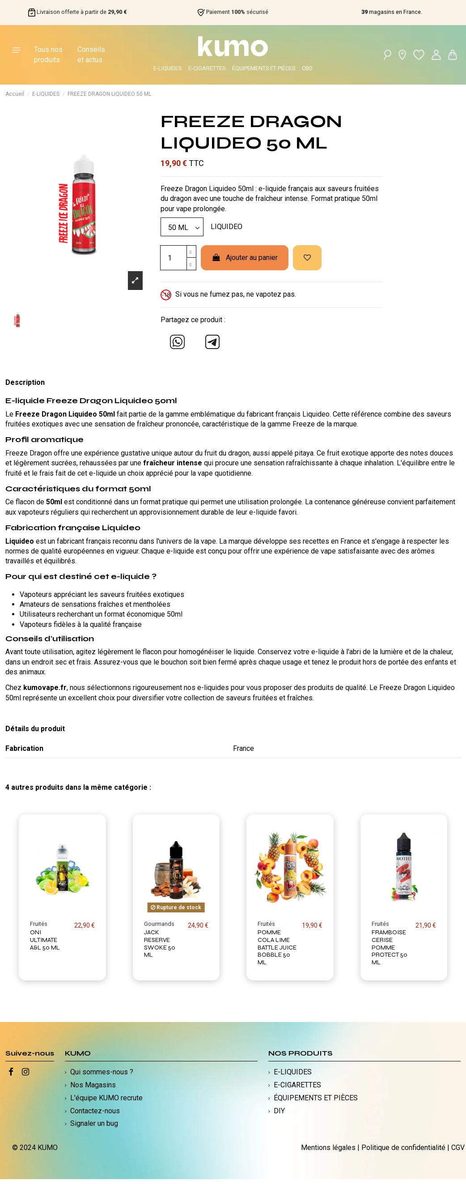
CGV (458, 1147)
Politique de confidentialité (403, 1147)
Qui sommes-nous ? (101, 1072)
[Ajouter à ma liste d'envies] (307, 257)
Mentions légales (328, 1147)
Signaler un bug (94, 1123)
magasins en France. (391, 12)
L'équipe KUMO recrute (106, 1098)
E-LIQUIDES (167, 68)
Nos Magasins (93, 1085)
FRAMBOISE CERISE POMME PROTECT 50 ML (389, 947)
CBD (307, 68)
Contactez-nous (95, 1111)
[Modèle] (182, 226)
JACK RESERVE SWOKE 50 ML (159, 943)
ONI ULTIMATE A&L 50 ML (45, 939)
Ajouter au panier (245, 257)
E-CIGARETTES (206, 68)
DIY (279, 1111)
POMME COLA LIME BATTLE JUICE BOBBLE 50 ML (277, 947)
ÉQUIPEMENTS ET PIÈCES (263, 68)
